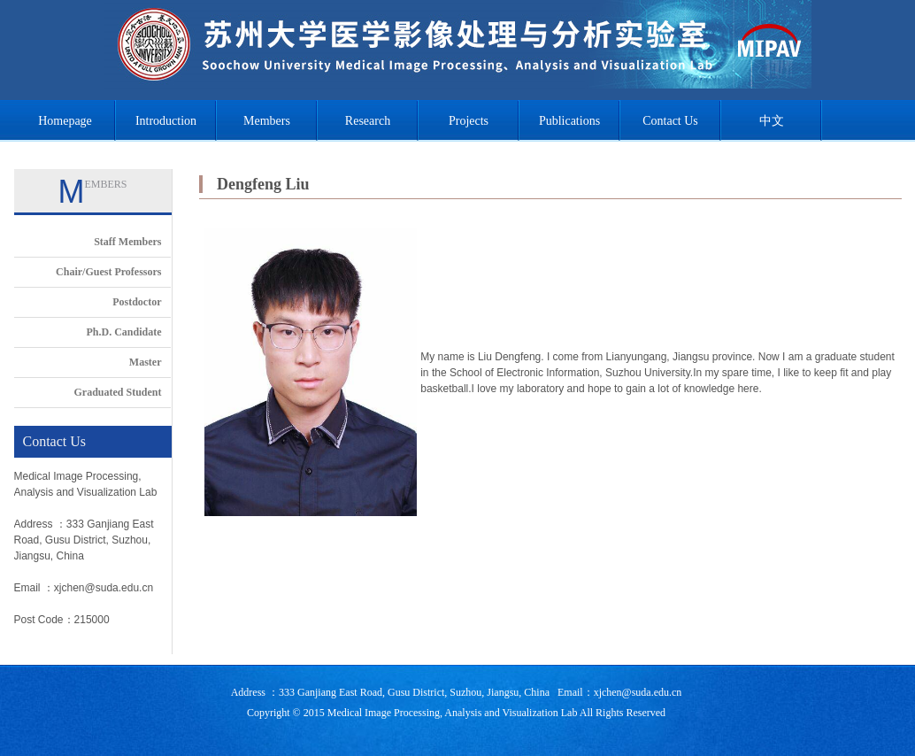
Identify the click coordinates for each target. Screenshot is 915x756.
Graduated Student (117, 392)
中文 (771, 120)
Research (367, 120)
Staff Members (127, 241)
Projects (468, 120)
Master (145, 362)
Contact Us (670, 120)
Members (266, 120)
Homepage (65, 120)
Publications (569, 120)
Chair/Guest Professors (108, 272)
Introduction (165, 120)
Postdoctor (136, 302)
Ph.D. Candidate (123, 332)
